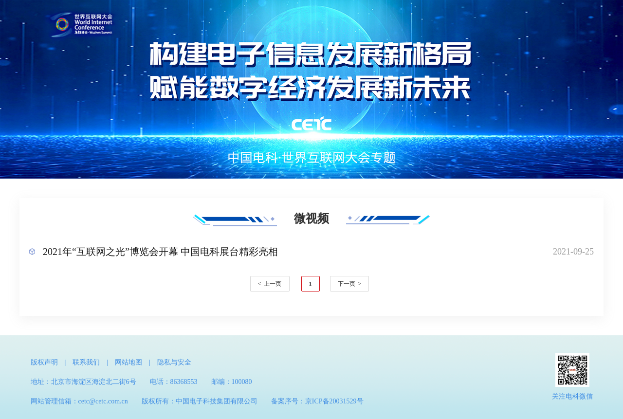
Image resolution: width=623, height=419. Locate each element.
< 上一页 (270, 283)
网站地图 (128, 362)
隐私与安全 (174, 362)
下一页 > (350, 283)
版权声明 (44, 362)
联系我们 (86, 362)
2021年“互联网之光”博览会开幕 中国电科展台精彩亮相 (160, 251)
